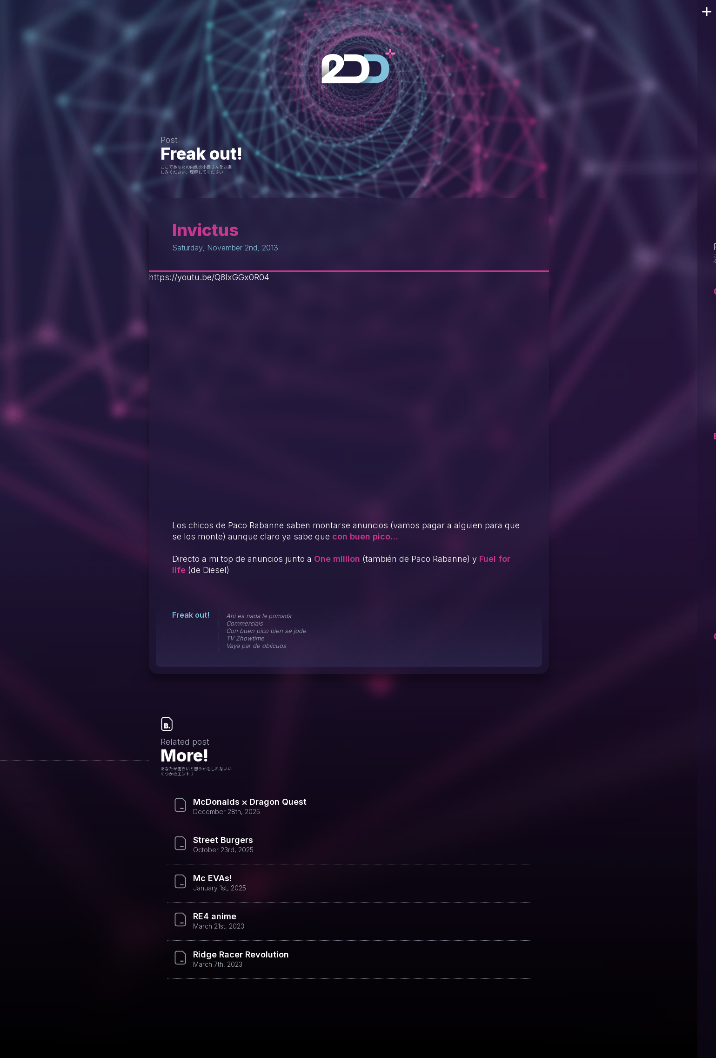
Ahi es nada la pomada (258, 616)
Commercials (244, 623)
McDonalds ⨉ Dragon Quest (250, 802)
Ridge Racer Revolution (241, 954)
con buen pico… (365, 536)
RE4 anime (214, 916)
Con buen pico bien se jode (266, 630)
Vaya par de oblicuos (256, 645)
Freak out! (201, 153)
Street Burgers (223, 840)
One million (337, 559)
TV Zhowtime (245, 638)
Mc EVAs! (212, 878)
